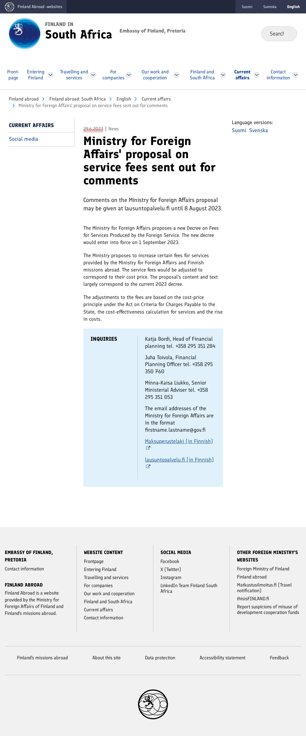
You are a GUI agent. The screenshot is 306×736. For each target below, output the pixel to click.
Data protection (160, 658)
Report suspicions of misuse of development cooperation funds (268, 609)
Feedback (279, 658)
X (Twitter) (170, 569)
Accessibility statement (222, 658)
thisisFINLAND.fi (253, 598)
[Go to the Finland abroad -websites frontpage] (33, 6)
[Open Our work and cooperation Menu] (176, 75)
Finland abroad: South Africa (77, 99)
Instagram (170, 577)
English (123, 99)
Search (287, 33)
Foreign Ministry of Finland (263, 569)
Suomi (247, 6)
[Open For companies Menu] (129, 75)
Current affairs (155, 99)
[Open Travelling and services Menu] (93, 75)
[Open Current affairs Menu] (257, 75)
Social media (23, 139)
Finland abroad (24, 99)
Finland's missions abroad (42, 658)
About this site (106, 658)
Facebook (169, 561)
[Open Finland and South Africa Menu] (223, 75)
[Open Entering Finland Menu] (50, 75)
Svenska (269, 6)
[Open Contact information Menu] (295, 75)
